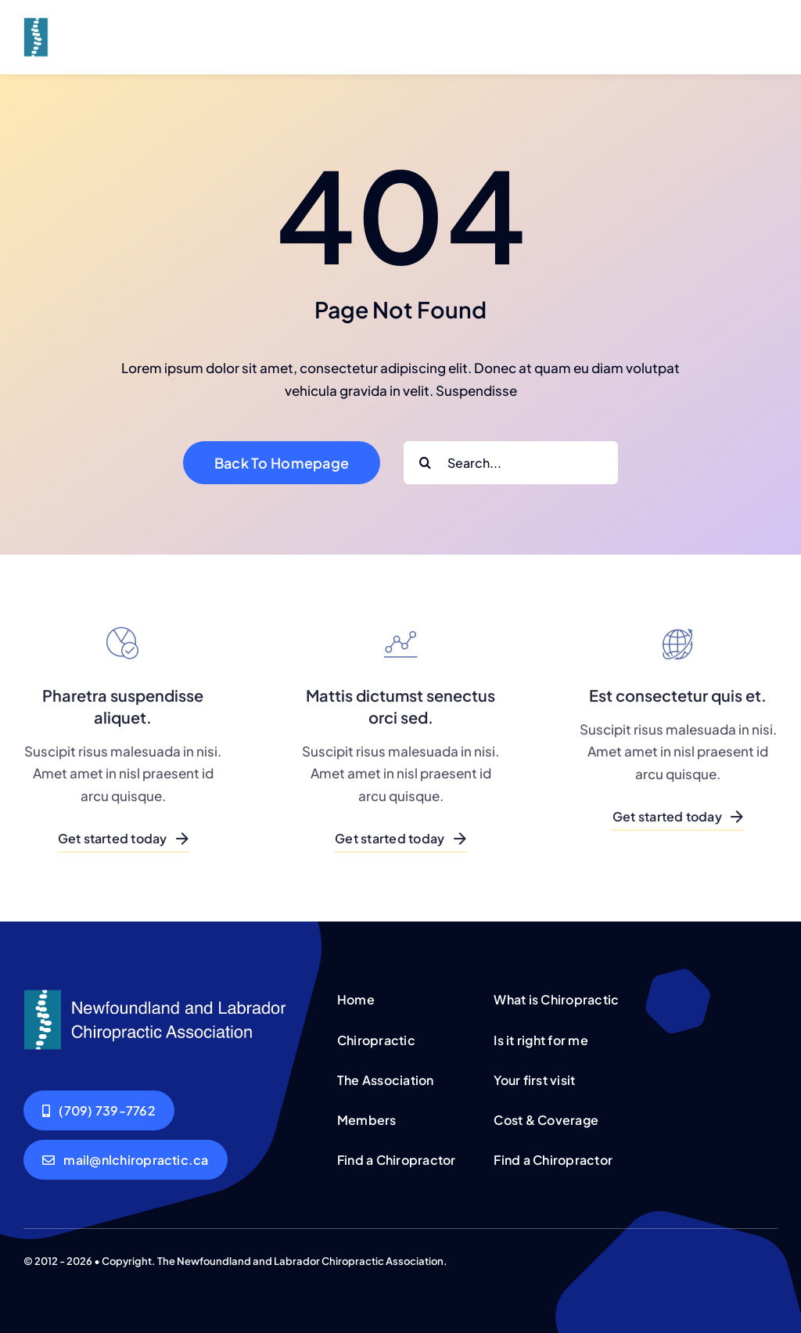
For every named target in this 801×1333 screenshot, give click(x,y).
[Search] (425, 462)
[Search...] (511, 462)
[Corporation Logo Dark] (115, 20)
